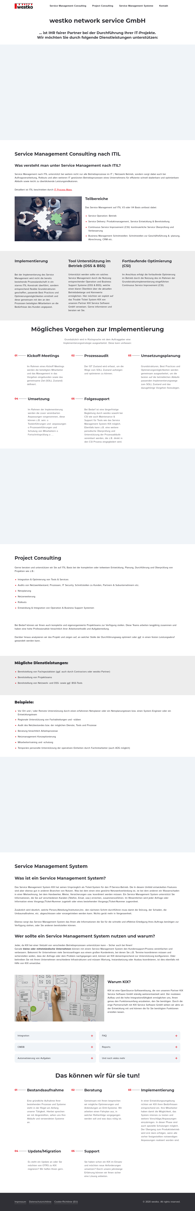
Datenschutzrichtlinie (40, 1202)
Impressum (20, 1202)
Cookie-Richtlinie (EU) (66, 1202)
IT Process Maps (63, 189)
